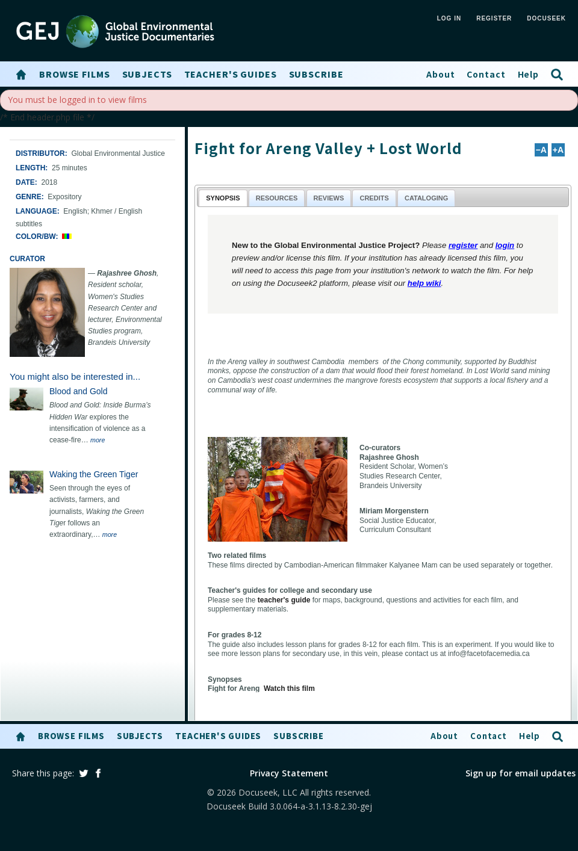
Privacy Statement (289, 773)
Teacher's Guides (230, 74)
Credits (373, 198)
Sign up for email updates (520, 773)
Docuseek (546, 18)
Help (528, 74)
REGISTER (494, 18)
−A (541, 150)
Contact (486, 74)
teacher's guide (284, 600)
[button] (21, 75)
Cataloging (426, 198)
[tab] (223, 198)
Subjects (147, 74)
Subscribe (316, 74)
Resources (277, 198)
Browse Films (74, 74)
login (505, 245)
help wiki (424, 283)
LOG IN (449, 18)
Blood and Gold (78, 391)
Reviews (329, 198)
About (440, 74)
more (97, 440)
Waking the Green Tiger (93, 474)
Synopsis (223, 198)
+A (558, 150)
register (463, 245)
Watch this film (289, 688)
